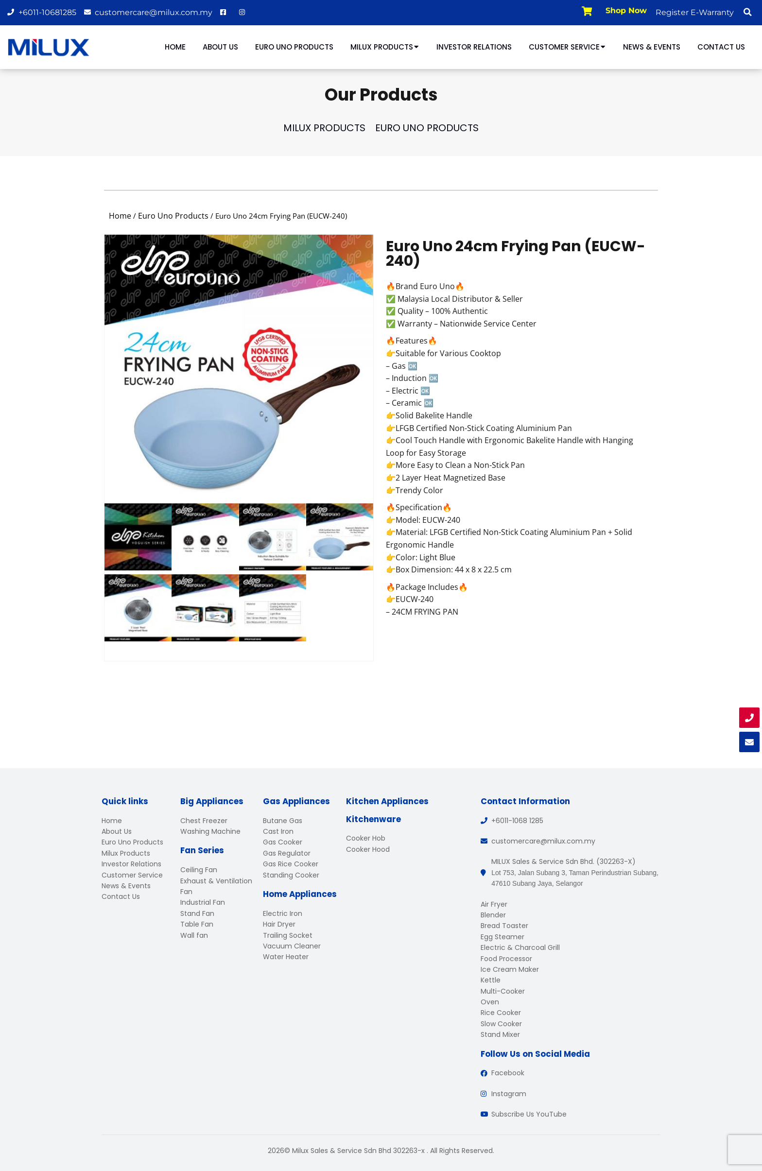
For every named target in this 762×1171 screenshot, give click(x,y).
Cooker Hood (368, 849)
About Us (220, 47)
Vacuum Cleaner (292, 946)
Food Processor (506, 959)
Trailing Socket (287, 935)
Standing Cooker (291, 875)
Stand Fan (197, 913)
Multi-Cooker (503, 991)
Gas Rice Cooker (290, 864)
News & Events (651, 47)
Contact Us (721, 47)
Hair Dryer (279, 924)
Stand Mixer (500, 1034)
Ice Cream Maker (510, 969)
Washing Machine (210, 831)
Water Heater (286, 957)
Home (175, 47)
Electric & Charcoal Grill (520, 947)
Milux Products (384, 47)
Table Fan (196, 924)
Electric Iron (282, 913)
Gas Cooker (282, 842)
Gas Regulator (287, 853)
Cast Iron (278, 831)
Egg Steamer (502, 937)
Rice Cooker (501, 1012)
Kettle (491, 980)
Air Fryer (494, 904)
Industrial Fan (202, 902)
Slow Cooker (501, 1024)
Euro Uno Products (294, 47)
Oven (490, 1002)
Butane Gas (282, 821)
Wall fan (194, 935)
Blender (493, 915)
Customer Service (567, 47)
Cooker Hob (365, 838)
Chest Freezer (203, 821)
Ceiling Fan (198, 870)
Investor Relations (474, 47)
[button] (747, 12)
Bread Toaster (504, 925)
